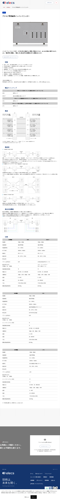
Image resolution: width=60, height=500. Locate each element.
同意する (34, 497)
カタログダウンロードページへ (10, 56)
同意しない (27, 497)
